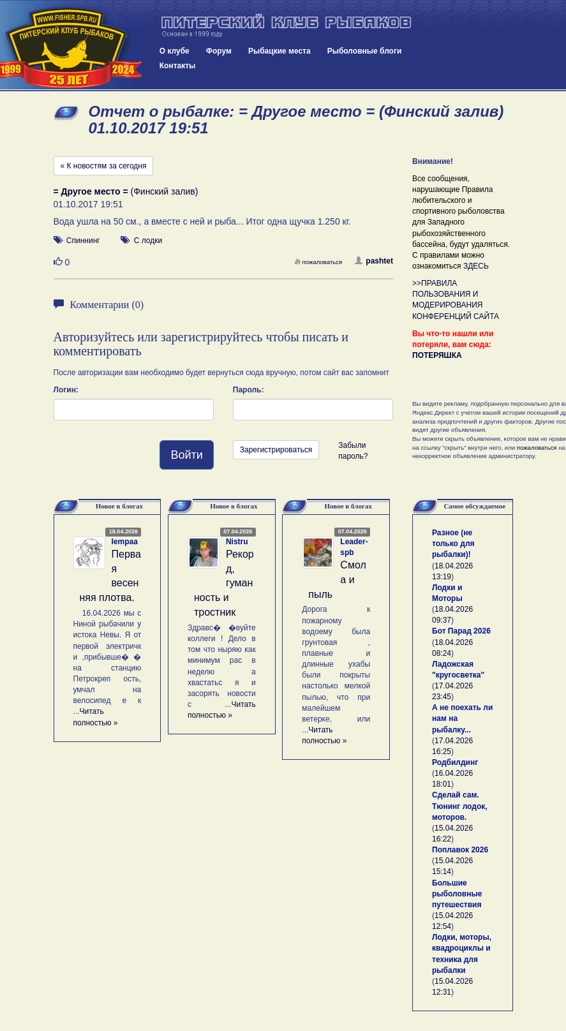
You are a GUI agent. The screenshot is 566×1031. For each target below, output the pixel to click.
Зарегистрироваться (276, 449)
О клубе (175, 51)
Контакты (178, 65)
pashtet (374, 260)
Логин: (66, 389)
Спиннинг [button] (83, 240)
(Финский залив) (126, 191)
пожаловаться (318, 261)
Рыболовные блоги (364, 51)
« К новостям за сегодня (104, 165)
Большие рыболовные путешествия (457, 894)
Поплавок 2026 (460, 849)
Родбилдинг (455, 762)
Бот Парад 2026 (461, 631)
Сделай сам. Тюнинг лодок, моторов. (460, 805)
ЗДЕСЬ (476, 266)
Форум (219, 51)
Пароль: (248, 389)
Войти (186, 455)
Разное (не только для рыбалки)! (453, 543)
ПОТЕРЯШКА (437, 355)
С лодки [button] (148, 240)
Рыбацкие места (279, 51)
